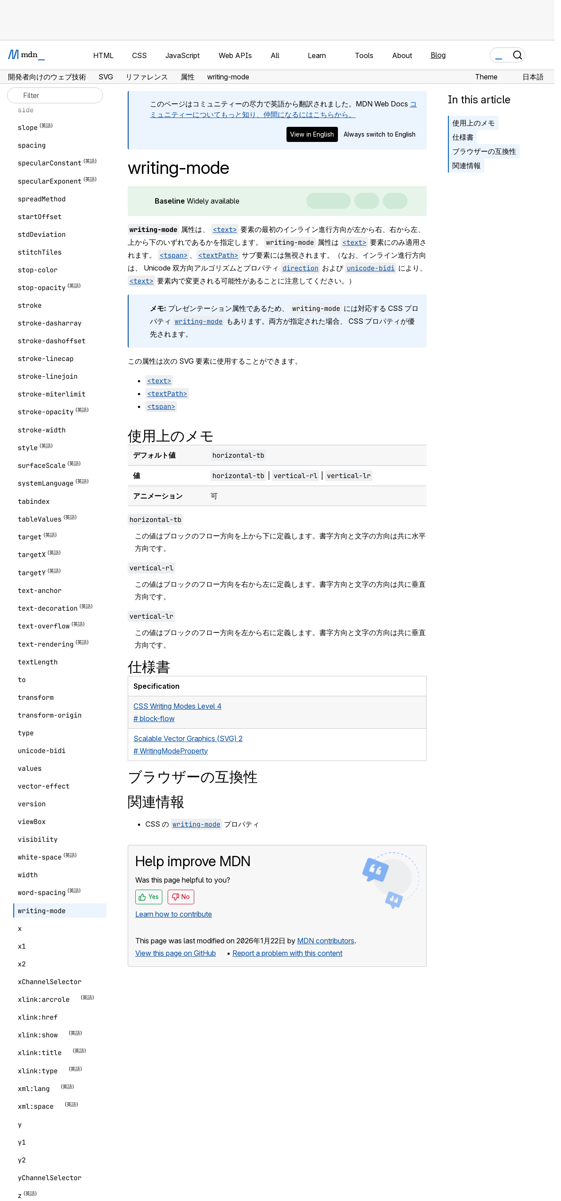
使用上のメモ (473, 122)
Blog (438, 55)
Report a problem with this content (287, 953)
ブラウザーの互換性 (484, 151)
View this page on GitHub (175, 953)
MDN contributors (325, 940)
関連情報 (466, 165)
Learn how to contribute (173, 914)
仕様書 (463, 137)
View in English (312, 134)
